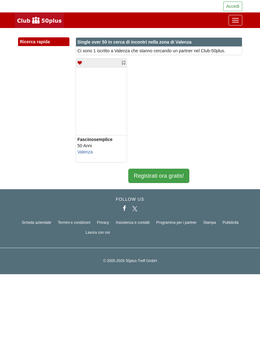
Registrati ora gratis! (159, 176)
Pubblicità (231, 222)
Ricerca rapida (44, 42)
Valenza (85, 151)
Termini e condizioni (74, 222)
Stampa (209, 222)
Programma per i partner (176, 222)
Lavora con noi (98, 232)
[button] (59, 48)
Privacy (103, 222)
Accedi (232, 6)
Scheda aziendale (36, 222)
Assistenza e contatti (132, 222)
